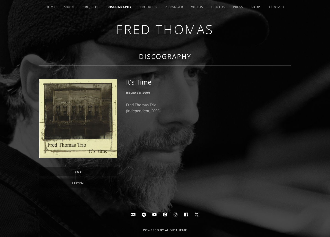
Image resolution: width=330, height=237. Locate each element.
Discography (119, 7)
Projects (90, 7)
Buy (78, 172)
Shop (255, 7)
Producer (148, 7)
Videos (197, 7)
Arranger (174, 7)
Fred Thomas (165, 29)
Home (51, 7)
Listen (78, 183)
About (69, 7)
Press (238, 7)
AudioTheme (176, 230)
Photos (218, 7)
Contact (276, 7)
